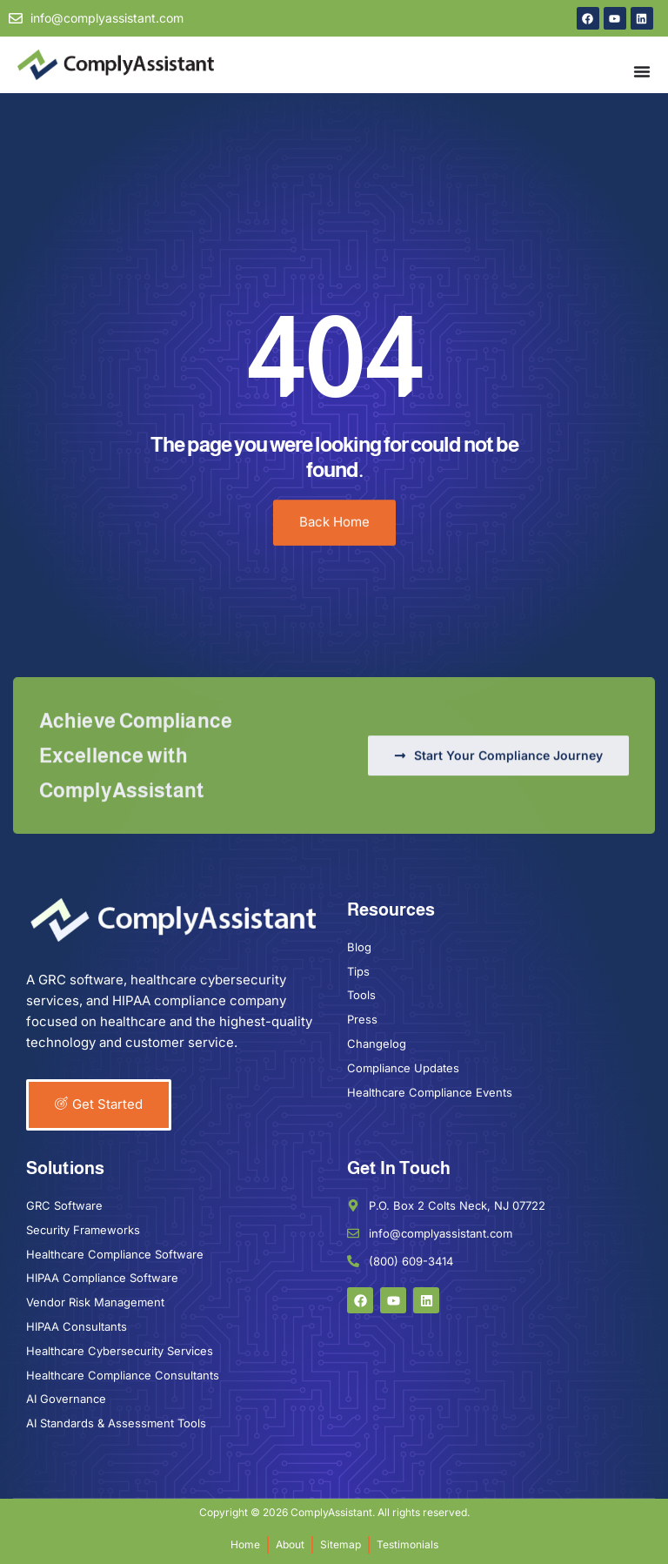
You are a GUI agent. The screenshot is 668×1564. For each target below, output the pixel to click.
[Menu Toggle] (642, 71)
